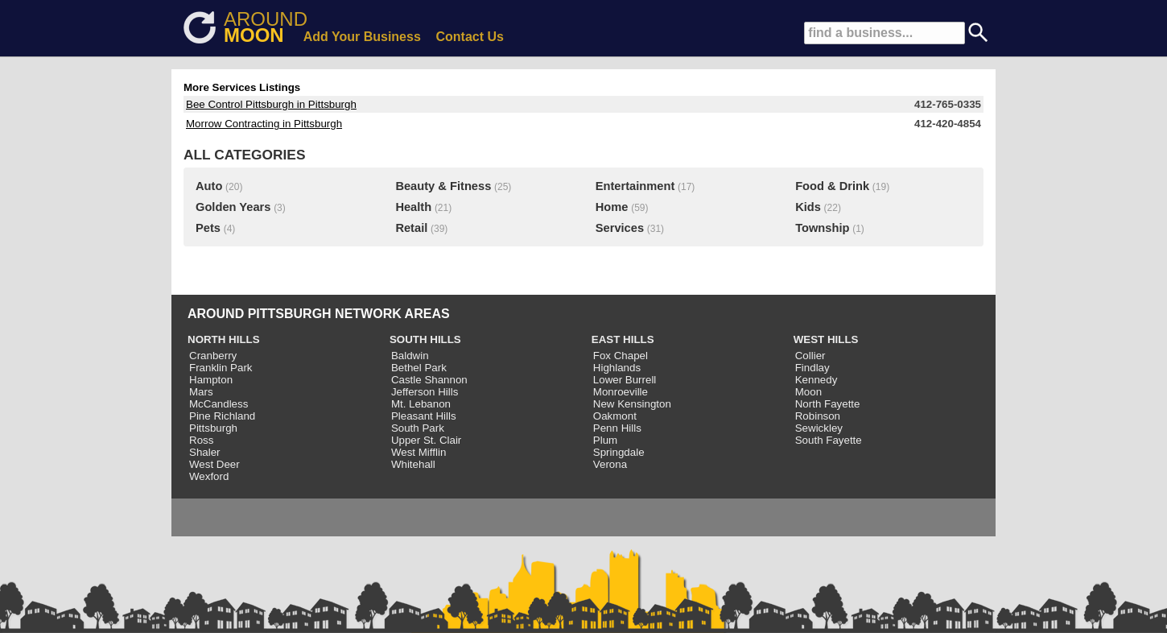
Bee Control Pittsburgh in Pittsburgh (271, 104)
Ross (201, 440)
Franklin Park (221, 368)
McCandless (218, 404)
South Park (417, 428)
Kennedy (816, 380)
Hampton (211, 380)
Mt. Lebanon (421, 404)
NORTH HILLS (224, 339)
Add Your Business (362, 36)
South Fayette (828, 440)
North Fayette (827, 404)
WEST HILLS (826, 339)
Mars (201, 392)
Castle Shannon (429, 380)
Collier (810, 356)
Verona (610, 464)
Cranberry (213, 356)
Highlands (617, 368)
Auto (209, 186)
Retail (411, 227)
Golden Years (233, 207)
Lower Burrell (625, 380)
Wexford (209, 476)
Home (612, 207)
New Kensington (632, 404)
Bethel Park (419, 368)
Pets (208, 227)
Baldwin (410, 356)
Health (413, 207)
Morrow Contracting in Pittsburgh (264, 124)
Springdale (619, 452)
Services (620, 227)
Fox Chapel (620, 356)
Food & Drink (832, 186)
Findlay (812, 368)
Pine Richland (222, 416)
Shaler (205, 452)
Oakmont (615, 416)
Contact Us (470, 36)
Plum (605, 440)
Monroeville (620, 392)
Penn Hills (617, 428)
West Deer (214, 464)
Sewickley (819, 428)
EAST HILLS (623, 339)
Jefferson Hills (424, 392)
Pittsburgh (213, 428)
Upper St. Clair (426, 440)
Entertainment (635, 186)
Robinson (817, 416)
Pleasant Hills (423, 416)
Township (822, 227)
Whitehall (413, 464)
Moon (808, 392)
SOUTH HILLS (425, 339)
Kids (808, 207)
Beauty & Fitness (443, 186)
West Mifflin (418, 452)
